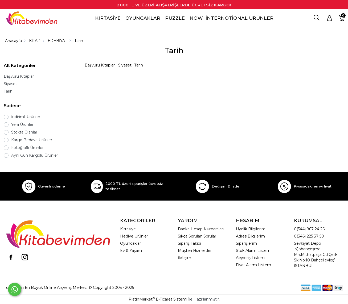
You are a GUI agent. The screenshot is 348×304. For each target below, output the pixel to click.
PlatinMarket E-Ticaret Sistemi (158, 299)
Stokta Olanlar (24, 132)
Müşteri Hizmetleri (195, 250)
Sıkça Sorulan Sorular (197, 236)
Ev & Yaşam (131, 250)
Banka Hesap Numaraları (201, 229)
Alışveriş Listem (250, 257)
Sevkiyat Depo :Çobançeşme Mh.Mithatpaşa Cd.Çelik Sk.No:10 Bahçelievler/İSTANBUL (315, 254)
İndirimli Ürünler (25, 116)
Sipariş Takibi (189, 243)
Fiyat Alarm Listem (253, 265)
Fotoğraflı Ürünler (27, 147)
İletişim (184, 257)
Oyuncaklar (130, 243)
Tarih (8, 91)
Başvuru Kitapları (19, 76)
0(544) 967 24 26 (309, 229)
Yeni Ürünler (22, 124)
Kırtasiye (128, 229)
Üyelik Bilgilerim (250, 229)
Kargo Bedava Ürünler (31, 140)
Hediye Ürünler (134, 236)
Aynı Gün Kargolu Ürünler (34, 155)
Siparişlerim (246, 243)
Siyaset (10, 83)
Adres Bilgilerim (250, 236)
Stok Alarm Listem (253, 250)
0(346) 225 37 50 (309, 236)
